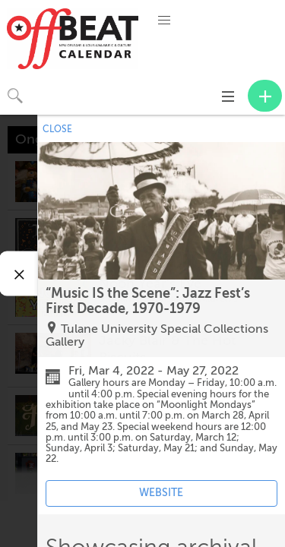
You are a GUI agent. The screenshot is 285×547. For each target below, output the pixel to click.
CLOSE (57, 129)
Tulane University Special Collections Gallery (157, 335)
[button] (164, 20)
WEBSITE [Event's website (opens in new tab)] (161, 492)
